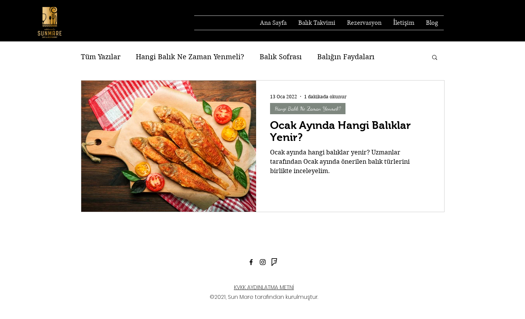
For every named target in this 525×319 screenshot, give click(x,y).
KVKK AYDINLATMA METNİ (264, 287)
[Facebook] (251, 262)
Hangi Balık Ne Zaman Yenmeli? (190, 57)
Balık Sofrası (281, 57)
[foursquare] (274, 262)
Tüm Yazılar (100, 57)
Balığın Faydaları (346, 57)
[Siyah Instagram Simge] (263, 262)
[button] (434, 58)
